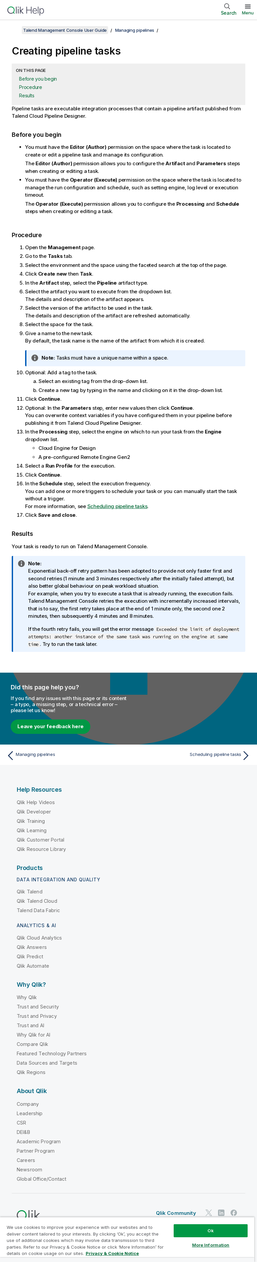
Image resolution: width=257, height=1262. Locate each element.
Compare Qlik (32, 1044)
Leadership (30, 1113)
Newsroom (29, 1169)
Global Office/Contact (41, 1179)
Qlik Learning (32, 830)
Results (26, 95)
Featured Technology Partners (52, 1053)
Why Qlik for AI (33, 1035)
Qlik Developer (34, 811)
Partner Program (36, 1151)
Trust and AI (30, 1025)
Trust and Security (38, 1006)
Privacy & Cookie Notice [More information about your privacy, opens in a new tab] (112, 1253)
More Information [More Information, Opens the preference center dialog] (211, 1245)
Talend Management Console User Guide (65, 30)
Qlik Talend (29, 891)
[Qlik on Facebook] (234, 1212)
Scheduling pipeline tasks (117, 506)
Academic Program (39, 1141)
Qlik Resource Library (41, 849)
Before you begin (38, 79)
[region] (127, 1239)
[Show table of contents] (13, 30)
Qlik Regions (31, 1072)
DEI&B (23, 1132)
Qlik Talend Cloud (37, 901)
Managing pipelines (135, 30)
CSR (21, 1123)
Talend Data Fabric (38, 910)
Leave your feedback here (50, 726)
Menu (248, 12)
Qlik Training (31, 821)
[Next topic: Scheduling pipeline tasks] (191, 755)
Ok (210, 1230)
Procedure (30, 87)
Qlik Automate (33, 966)
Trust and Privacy (37, 1016)
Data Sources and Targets (47, 1063)
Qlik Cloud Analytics (39, 938)
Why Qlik (27, 997)
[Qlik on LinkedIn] (221, 1212)
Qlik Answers (32, 947)
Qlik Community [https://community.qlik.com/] (176, 1213)
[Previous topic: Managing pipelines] (65, 755)
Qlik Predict (30, 956)
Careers (26, 1160)
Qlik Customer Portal (40, 840)
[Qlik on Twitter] (209, 1212)
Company (28, 1104)
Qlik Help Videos (36, 802)
